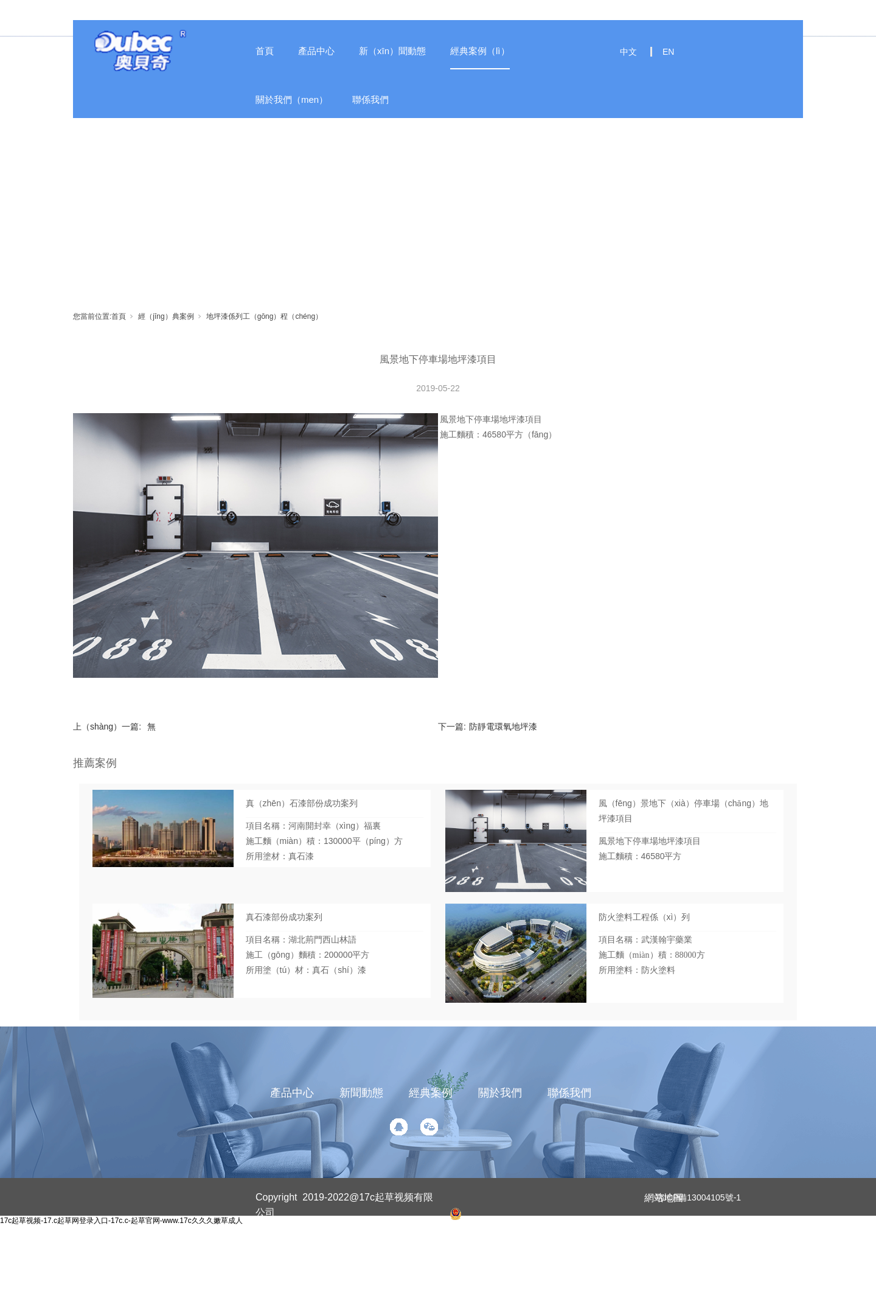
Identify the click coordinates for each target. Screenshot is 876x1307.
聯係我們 (370, 99)
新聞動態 (361, 1093)
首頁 (264, 51)
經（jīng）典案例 (165, 316)
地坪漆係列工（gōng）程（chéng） (264, 316)
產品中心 (316, 51)
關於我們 (500, 1093)
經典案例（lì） (480, 51)
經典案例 (431, 1093)
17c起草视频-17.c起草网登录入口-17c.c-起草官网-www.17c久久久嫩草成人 (121, 1220)
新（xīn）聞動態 (392, 51)
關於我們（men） (291, 99)
